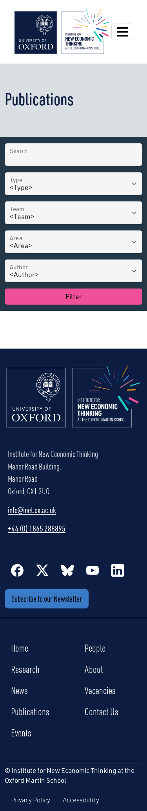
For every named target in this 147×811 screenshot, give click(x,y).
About (94, 669)
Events (21, 732)
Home (19, 647)
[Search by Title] (73, 154)
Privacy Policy (30, 800)
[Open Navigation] (122, 32)
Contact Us (101, 711)
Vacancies (100, 690)
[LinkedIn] (117, 570)
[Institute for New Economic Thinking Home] (73, 405)
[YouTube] (92, 570)
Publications (30, 711)
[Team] (73, 212)
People (95, 647)
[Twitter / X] (42, 570)
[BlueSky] (67, 570)
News (19, 690)
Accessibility (81, 800)
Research (25, 669)
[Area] (73, 241)
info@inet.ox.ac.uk (32, 510)
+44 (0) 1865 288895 (36, 528)
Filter (73, 296)
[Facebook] (17, 570)
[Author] (73, 270)
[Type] (73, 183)
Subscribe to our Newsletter (46, 599)
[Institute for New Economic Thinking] (62, 31)
